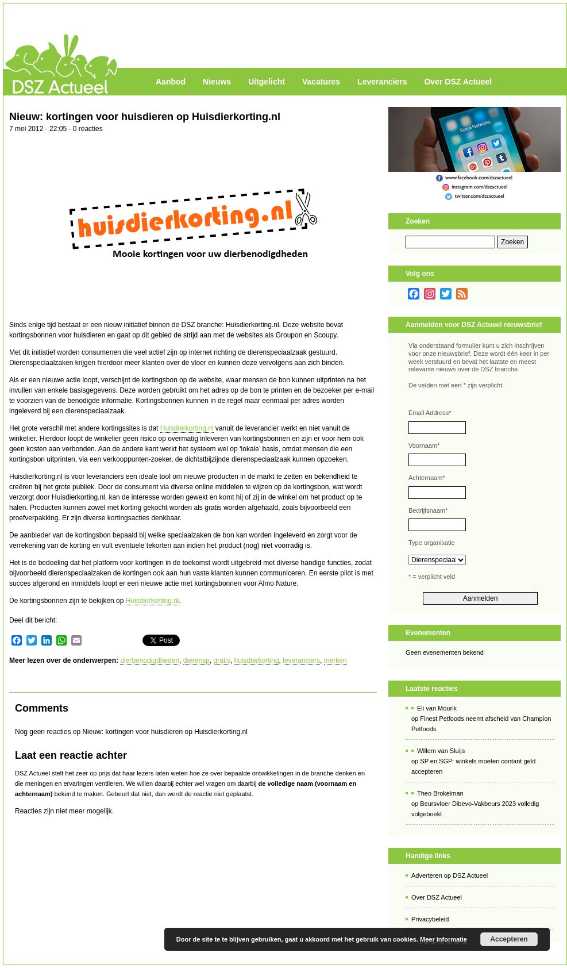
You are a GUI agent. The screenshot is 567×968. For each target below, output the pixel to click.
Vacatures (321, 81)
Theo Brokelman (440, 793)
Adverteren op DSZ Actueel (449, 875)
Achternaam (426, 477)
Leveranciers (382, 81)
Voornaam (423, 445)
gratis (222, 660)
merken (335, 660)
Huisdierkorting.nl (187, 428)
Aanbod (171, 81)
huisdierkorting (256, 660)
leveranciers (301, 660)
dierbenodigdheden (149, 660)
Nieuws (217, 81)
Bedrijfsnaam (428, 510)
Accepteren (508, 939)
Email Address (430, 412)
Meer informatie (443, 939)
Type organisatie (431, 542)
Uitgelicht (266, 81)
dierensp (196, 660)
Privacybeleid (430, 919)
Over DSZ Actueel (458, 81)
